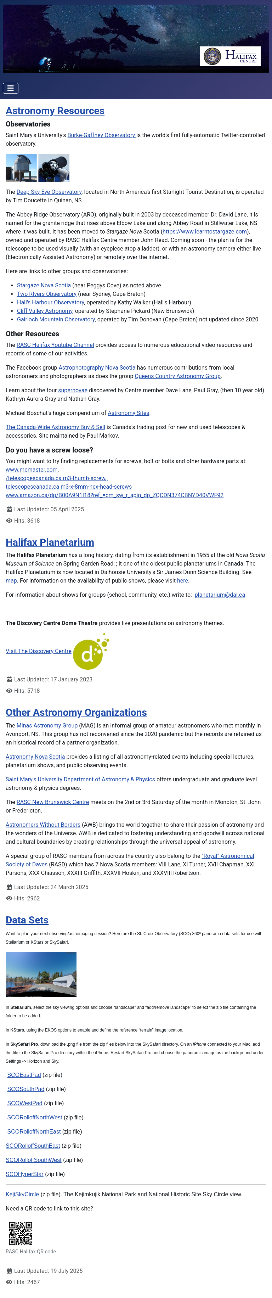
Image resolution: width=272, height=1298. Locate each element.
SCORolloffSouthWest (34, 1160)
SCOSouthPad (25, 1089)
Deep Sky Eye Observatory (49, 192)
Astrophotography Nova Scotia (96, 367)
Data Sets (27, 920)
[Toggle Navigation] (10, 88)
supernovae (72, 390)
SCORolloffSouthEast (33, 1146)
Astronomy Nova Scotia (35, 756)
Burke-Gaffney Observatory (102, 135)
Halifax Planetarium (50, 542)
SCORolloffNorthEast (34, 1132)
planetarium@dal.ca (220, 594)
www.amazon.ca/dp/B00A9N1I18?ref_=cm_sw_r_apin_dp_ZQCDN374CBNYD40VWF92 (114, 495)
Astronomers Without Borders (43, 824)
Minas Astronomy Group (48, 725)
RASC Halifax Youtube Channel (55, 345)
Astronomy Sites (128, 413)
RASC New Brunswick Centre (53, 802)
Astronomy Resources (55, 111)
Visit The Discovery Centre (39, 651)
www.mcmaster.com (32, 469)
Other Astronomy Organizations (76, 712)
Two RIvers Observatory (46, 294)
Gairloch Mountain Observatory (56, 319)
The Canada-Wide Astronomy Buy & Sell (55, 427)
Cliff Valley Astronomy (45, 311)
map (11, 580)
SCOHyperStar (25, 1174)
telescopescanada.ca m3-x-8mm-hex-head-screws (69, 486)
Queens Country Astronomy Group (178, 376)
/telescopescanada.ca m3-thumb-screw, (57, 478)
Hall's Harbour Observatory (50, 302)
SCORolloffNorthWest (34, 1117)
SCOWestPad (24, 1103)
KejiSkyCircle (22, 1194)
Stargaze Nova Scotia (44, 285)
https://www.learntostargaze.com (205, 231)
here (182, 580)
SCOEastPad (24, 1075)
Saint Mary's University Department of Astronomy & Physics (80, 779)
